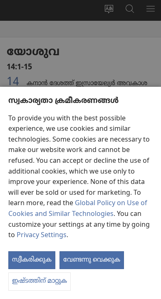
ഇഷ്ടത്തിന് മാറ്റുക (39, 281)
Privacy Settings (42, 235)
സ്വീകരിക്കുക (32, 260)
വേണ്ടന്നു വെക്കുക (91, 260)
